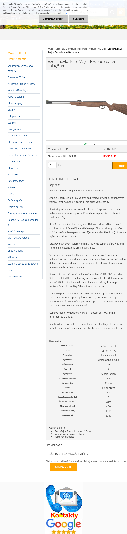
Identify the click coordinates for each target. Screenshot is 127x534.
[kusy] (52, 165)
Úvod (50, 48)
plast (108, 392)
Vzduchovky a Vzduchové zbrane (71, 48)
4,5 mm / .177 (109, 351)
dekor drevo (108, 388)
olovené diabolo (108, 355)
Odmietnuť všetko (53, 19)
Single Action (108, 374)
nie (108, 369)
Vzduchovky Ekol (97, 48)
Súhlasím (78, 19)
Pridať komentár (63, 467)
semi (108, 364)
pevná (115, 360)
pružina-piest (108, 346)
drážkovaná (104, 360)
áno (108, 378)
